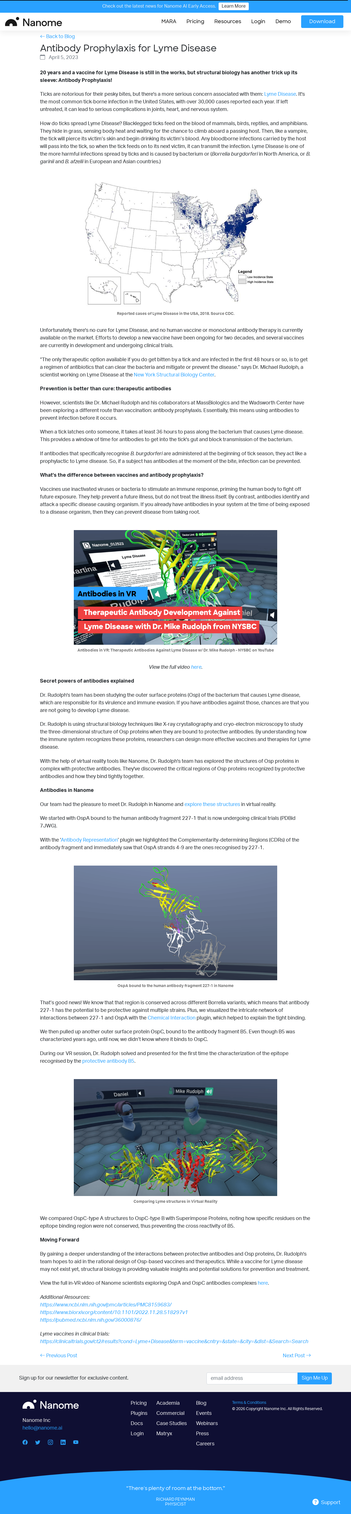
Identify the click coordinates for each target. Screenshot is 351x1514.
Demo (283, 21)
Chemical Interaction (172, 1018)
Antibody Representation (89, 840)
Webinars (207, 1423)
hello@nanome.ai (42, 1428)
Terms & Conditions (249, 1402)
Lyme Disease (280, 94)
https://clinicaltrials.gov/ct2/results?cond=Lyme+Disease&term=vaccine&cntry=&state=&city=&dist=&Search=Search (174, 1341)
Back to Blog (57, 36)
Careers (205, 1444)
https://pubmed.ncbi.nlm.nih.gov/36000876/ (90, 1320)
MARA (168, 21)
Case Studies (171, 1423)
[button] (228, 21)
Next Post (297, 1355)
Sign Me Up (315, 1378)
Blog (201, 1403)
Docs (137, 1423)
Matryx (164, 1433)
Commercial (170, 1413)
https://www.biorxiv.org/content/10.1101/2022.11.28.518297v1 (114, 1312)
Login (258, 21)
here (196, 667)
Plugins (139, 1413)
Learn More (234, 6)
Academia (168, 1403)
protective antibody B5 (108, 1061)
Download (322, 21)
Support (326, 1502)
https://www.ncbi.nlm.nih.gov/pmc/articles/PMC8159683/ (105, 1305)
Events (204, 1413)
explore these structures (212, 804)
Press (202, 1433)
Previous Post (58, 1355)
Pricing (195, 21)
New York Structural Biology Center (174, 375)
